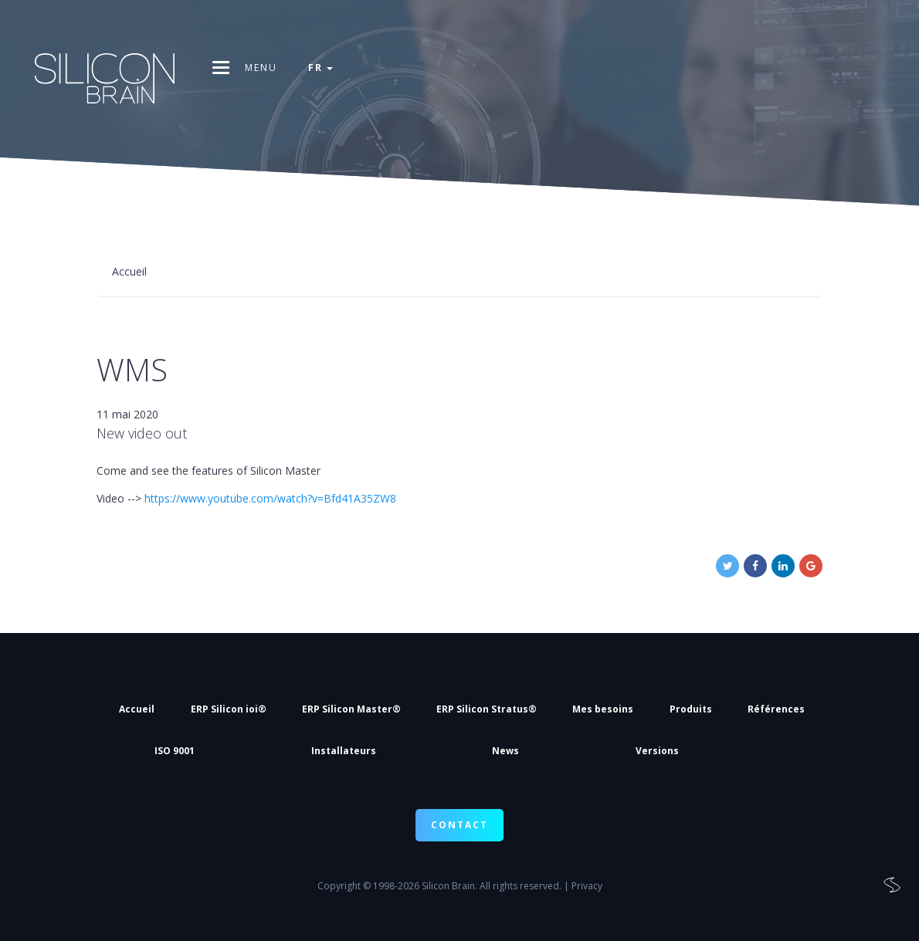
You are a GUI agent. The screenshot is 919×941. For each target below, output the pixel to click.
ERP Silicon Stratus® (486, 709)
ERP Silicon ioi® (228, 709)
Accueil (136, 709)
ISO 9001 (174, 750)
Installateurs (343, 750)
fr (320, 67)
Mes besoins (602, 709)
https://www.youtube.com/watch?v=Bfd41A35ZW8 (270, 498)
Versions (657, 750)
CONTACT (459, 824)
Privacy (586, 885)
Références (776, 709)
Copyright (339, 885)
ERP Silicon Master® (351, 709)
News (505, 750)
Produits (691, 709)
